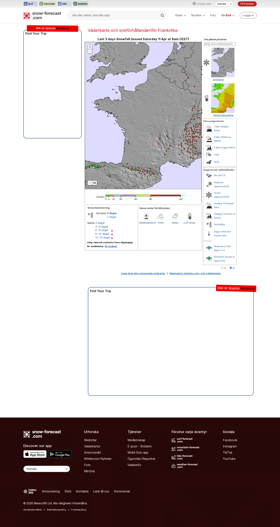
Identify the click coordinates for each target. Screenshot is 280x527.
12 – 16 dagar (102, 237)
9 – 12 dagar (102, 233)
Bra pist (218, 175)
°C (225, 268)
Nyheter (198, 15)
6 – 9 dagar (101, 230)
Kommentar (122, 491)
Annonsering (51, 491)
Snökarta (218, 79)
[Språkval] (224, 4)
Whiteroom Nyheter (98, 459)
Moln (216, 161)
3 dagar (112, 213)
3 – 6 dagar (101, 226)
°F (234, 268)
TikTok (227, 452)
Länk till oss (101, 491)
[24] (223, 260)
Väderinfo (134, 465)
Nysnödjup (219, 224)
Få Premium (247, 3)
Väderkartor (92, 446)
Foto (213, 15)
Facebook (230, 440)
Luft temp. (190, 222)
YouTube (229, 459)
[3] (223, 175)
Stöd (67, 491)
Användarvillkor (32, 509)
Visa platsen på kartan (215, 39)
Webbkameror (146, 222)
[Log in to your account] (248, 15)
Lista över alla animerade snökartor (143, 273)
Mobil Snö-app (138, 452)
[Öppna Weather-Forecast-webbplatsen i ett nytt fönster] (80, 3)
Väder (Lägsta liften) (224, 147)
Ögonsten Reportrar (141, 459)
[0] (227, 186)
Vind (160, 222)
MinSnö (89, 471)
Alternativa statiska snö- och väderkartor (195, 273)
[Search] (162, 15)
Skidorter (90, 440)
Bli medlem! (111, 246)
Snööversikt (92, 452)
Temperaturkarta (223, 115)
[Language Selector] (46, 469)
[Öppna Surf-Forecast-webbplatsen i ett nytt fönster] (30, 3)
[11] (223, 250)
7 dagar (111, 216)
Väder (180, 15)
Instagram (230, 446)
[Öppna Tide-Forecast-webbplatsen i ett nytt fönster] (64, 3)
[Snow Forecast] (42, 15)
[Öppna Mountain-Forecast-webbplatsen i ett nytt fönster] (47, 3)
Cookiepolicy (79, 509)
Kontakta (82, 491)
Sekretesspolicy (56, 509)
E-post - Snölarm (140, 446)
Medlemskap (136, 440)
